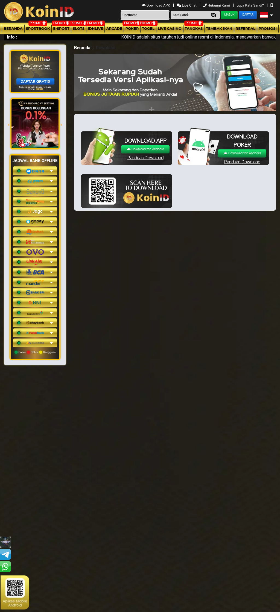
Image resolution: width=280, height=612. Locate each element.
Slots (78, 28)
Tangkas (194, 28)
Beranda (13, 28)
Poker (132, 28)
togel (148, 28)
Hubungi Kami (217, 5)
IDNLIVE (95, 28)
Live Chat (187, 5)
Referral (245, 28)
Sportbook (38, 28)
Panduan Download (145, 157)
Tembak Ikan (219, 28)
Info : (12, 37)
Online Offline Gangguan (35, 352)
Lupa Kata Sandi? (251, 5)
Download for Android (145, 149)
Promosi (268, 28)
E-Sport (61, 28)
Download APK (156, 5)
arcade (114, 28)
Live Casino (170, 28)
